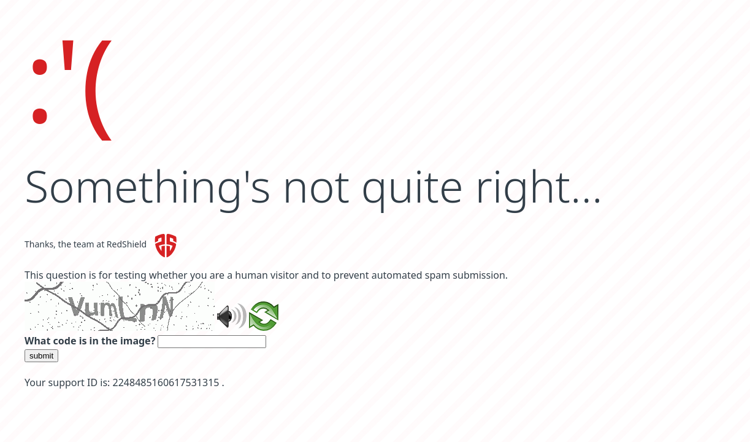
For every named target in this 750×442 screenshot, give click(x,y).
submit (41, 355)
